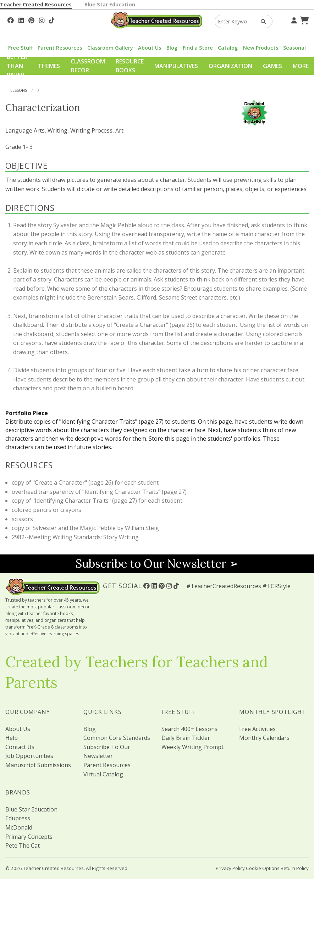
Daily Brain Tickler (185, 738)
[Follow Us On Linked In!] (21, 19)
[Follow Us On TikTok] (51, 19)
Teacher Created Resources (36, 4)
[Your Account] (293, 19)
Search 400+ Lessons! (190, 729)
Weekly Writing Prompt (192, 747)
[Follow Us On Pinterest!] (31, 19)
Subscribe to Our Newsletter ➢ (157, 563)
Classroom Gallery (110, 47)
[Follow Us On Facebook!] (10, 19)
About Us (149, 47)
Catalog (228, 47)
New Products (260, 47)
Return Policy (295, 868)
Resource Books (130, 65)
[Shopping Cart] (303, 19)
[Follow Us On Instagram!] (41, 19)
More (301, 66)
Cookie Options (263, 868)
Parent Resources (60, 47)
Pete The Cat (22, 845)
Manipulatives (176, 66)
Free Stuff (20, 47)
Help (11, 738)
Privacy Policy (230, 868)
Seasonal (294, 47)
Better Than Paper (17, 66)
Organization (230, 66)
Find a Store (198, 47)
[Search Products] (260, 21)
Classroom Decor (88, 65)
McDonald (18, 827)
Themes (49, 66)
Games (272, 66)
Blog (171, 47)
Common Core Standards (116, 738)
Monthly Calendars (264, 738)
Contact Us (19, 747)
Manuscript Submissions (38, 765)
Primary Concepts (29, 837)
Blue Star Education (109, 4)
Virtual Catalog (103, 774)
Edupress (17, 818)
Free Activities (257, 729)
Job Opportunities (29, 756)
